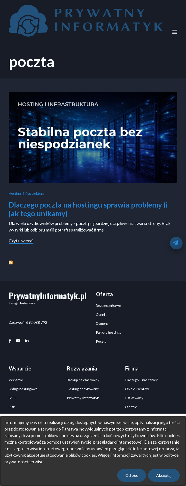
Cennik (101, 314)
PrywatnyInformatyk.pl (47, 295)
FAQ (12, 398)
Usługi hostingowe (23, 389)
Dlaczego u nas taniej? (141, 380)
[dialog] (93, 451)
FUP (12, 407)
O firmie (131, 407)
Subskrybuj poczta (11, 262)
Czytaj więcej (21, 241)
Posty (13, 416)
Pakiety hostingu (109, 332)
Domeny (102, 323)
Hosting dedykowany (83, 389)
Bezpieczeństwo (108, 305)
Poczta (101, 341)
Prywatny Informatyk (83, 398)
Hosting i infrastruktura (26, 193)
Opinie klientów (137, 389)
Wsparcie (16, 380)
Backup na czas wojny (83, 380)
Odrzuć (131, 475)
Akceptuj (163, 475)
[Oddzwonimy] (176, 243)
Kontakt (131, 416)
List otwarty (134, 398)
